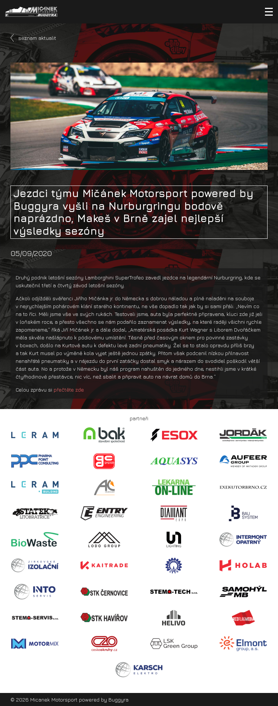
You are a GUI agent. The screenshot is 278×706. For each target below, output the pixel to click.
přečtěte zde (69, 389)
